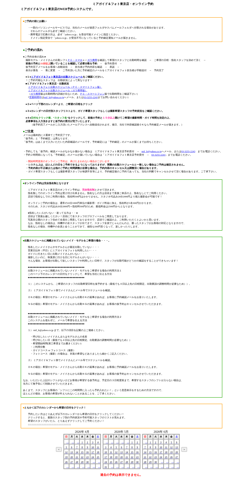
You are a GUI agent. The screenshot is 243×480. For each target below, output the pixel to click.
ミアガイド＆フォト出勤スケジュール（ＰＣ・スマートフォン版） (65, 87)
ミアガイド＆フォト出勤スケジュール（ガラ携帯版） (57, 90)
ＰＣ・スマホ (75, 60)
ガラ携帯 (92, 60)
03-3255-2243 (91, 97)
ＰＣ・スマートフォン (92, 93)
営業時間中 (35, 97)
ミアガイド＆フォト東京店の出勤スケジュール (57, 76)
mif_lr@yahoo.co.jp (54, 97)
